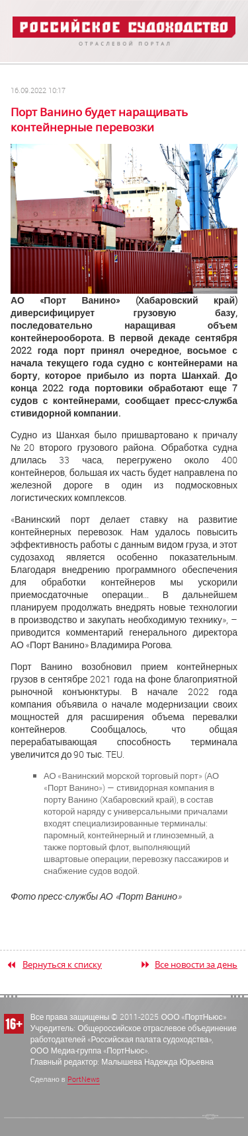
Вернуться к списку (62, 964)
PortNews (83, 1079)
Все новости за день (196, 964)
